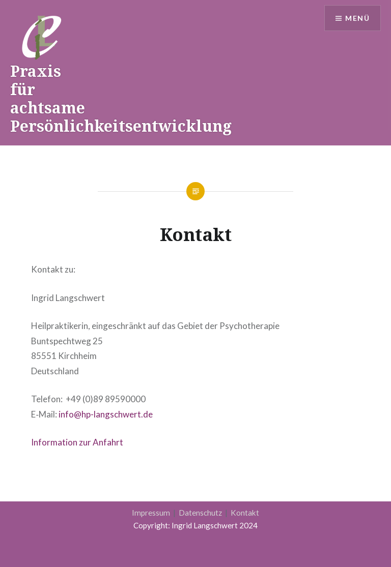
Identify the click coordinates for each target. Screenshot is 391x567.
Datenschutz (201, 512)
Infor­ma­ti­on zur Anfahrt (77, 442)
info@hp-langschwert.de (106, 414)
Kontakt (245, 512)
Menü (357, 18)
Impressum (152, 512)
